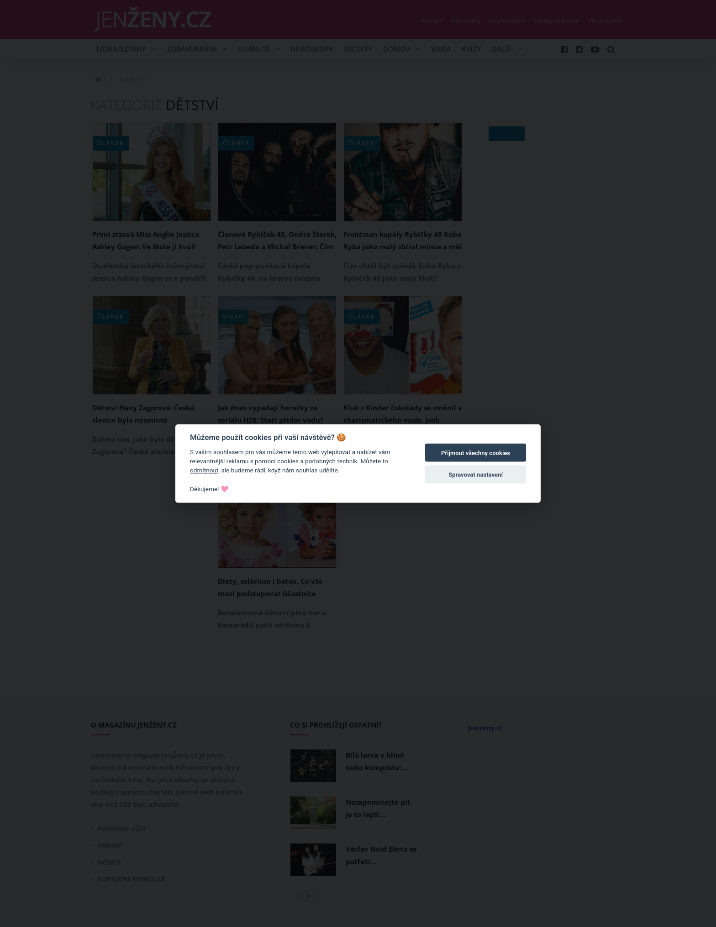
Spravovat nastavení (475, 474)
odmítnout (204, 470)
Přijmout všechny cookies (475, 453)
